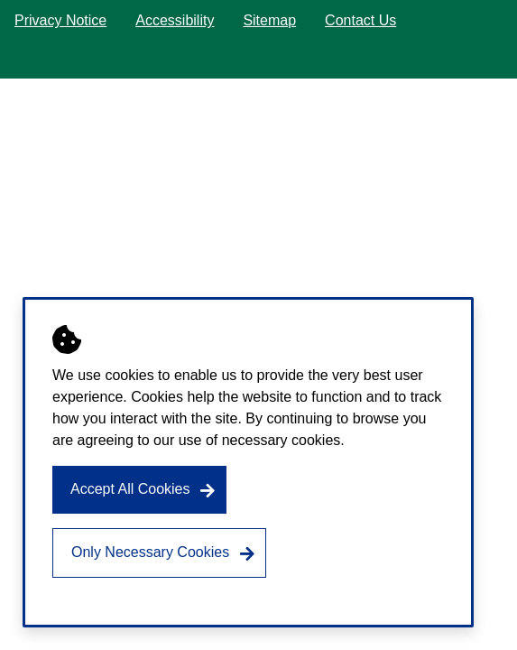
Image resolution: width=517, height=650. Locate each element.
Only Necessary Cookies (150, 552)
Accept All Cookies (130, 489)
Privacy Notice (60, 20)
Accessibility (174, 20)
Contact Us (360, 20)
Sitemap (269, 20)
